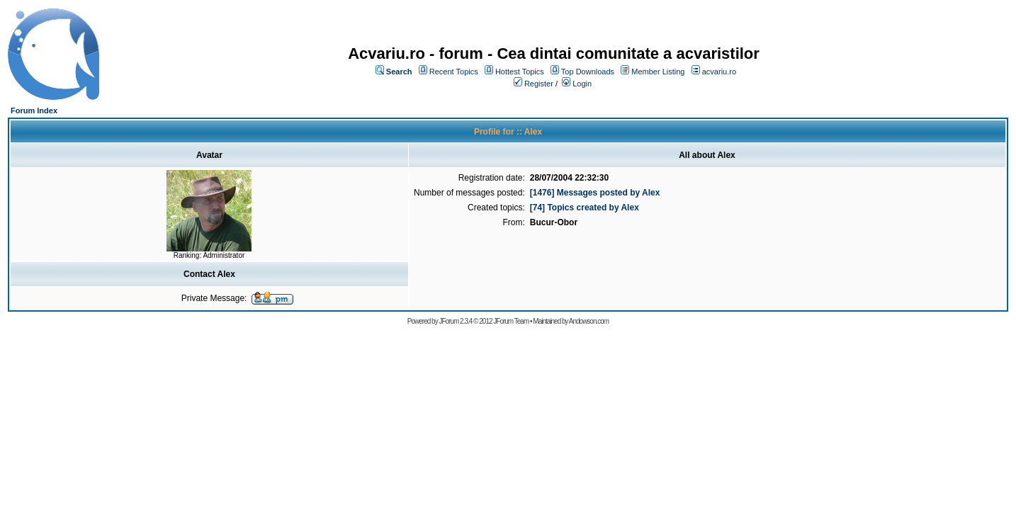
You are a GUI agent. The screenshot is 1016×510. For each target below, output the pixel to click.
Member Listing (657, 71)
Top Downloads (587, 71)
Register (538, 83)
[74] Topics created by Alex (584, 207)
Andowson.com (589, 321)
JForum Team (511, 321)
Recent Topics (453, 71)
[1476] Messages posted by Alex (595, 193)
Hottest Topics (519, 71)
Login (582, 83)
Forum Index (34, 110)
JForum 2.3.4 (455, 321)
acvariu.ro (719, 71)
